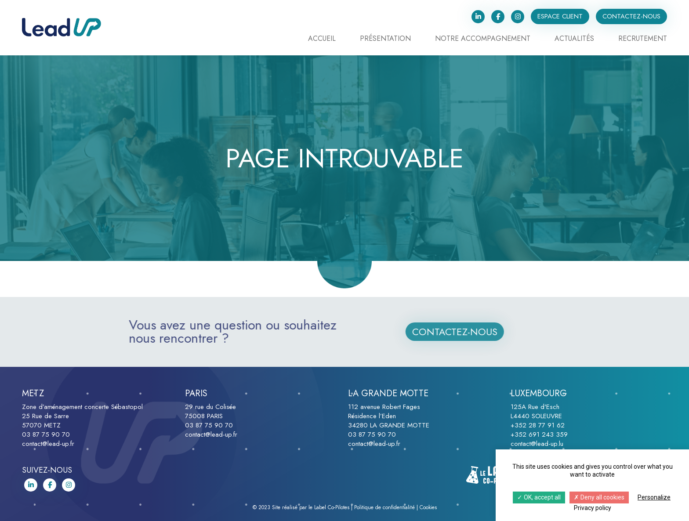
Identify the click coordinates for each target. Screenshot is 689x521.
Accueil (322, 39)
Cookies (428, 507)
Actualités (574, 39)
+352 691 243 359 (539, 434)
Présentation (385, 39)
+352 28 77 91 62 (538, 425)
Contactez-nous (631, 16)
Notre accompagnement (482, 39)
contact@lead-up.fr (48, 444)
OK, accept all (539, 497)
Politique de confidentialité (384, 507)
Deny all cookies (599, 497)
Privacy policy (592, 507)
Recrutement (642, 39)
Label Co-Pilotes (331, 507)
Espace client (560, 16)
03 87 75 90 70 (46, 434)
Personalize (654, 497)
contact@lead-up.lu (537, 444)
